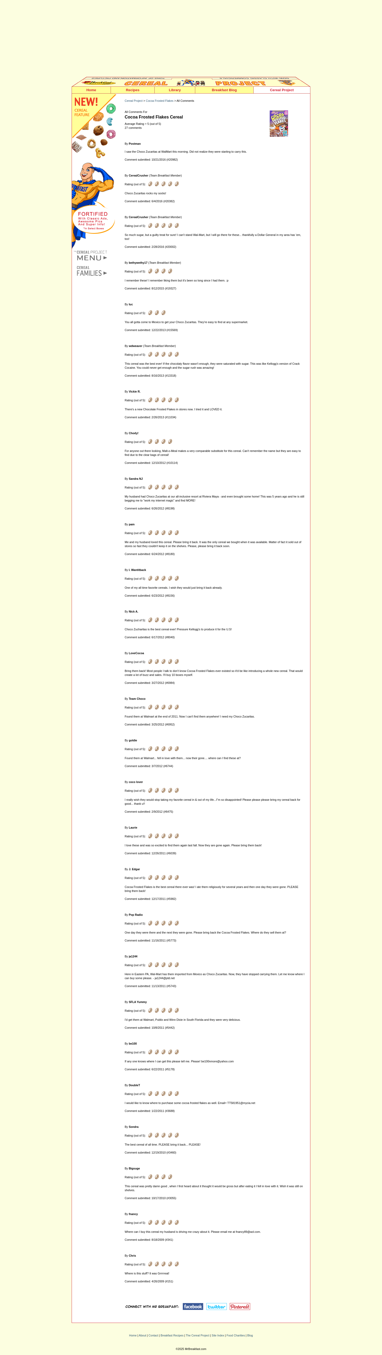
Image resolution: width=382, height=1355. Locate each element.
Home (91, 90)
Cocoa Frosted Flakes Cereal (154, 117)
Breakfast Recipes (171, 1335)
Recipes (132, 90)
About (142, 1335)
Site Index (218, 1335)
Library (175, 90)
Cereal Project (282, 90)
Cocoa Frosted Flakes (159, 100)
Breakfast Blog (224, 90)
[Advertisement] (191, 40)
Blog (250, 1335)
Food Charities (236, 1335)
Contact (153, 1335)
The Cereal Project (197, 1335)
